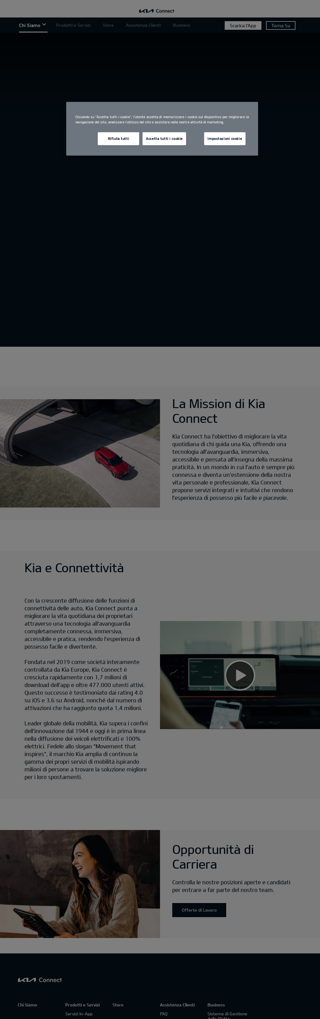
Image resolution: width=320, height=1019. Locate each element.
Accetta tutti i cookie (164, 139)
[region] (162, 129)
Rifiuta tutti (118, 139)
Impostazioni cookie (225, 139)
